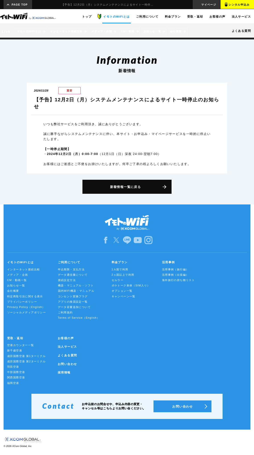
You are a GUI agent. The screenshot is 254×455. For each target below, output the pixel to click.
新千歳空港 (14, 350)
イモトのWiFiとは (20, 262)
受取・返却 (15, 338)
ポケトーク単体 (131, 285)
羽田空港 (13, 366)
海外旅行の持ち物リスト (178, 280)
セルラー (118, 280)
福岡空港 (13, 383)
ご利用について (69, 262)
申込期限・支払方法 (71, 269)
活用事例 (168, 262)
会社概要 (13, 290)
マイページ (208, 4)
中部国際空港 (16, 372)
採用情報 (64, 372)
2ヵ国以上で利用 (123, 274)
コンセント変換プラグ (73, 296)
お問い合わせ (67, 364)
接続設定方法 (67, 280)
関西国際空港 (16, 377)
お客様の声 (66, 338)
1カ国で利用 (120, 269)
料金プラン (120, 262)
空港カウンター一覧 (20, 345)
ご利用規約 (65, 312)
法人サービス (67, 346)
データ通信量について (73, 274)
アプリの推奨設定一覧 (73, 301)
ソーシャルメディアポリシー (26, 312)
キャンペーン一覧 (123, 296)
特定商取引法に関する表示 (25, 296)
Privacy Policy (26, 307)
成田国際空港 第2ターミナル (26, 361)
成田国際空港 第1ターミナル (26, 356)
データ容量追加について (74, 307)
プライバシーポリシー (22, 301)
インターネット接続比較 (23, 269)
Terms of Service (79, 317)
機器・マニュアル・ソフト (76, 285)
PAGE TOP (20, 4)
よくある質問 (67, 355)
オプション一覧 (122, 290)
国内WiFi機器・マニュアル (76, 290)
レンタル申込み (239, 4)
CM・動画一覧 (17, 280)
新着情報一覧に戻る (125, 187)
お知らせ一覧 (16, 285)
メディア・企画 (17, 274)
